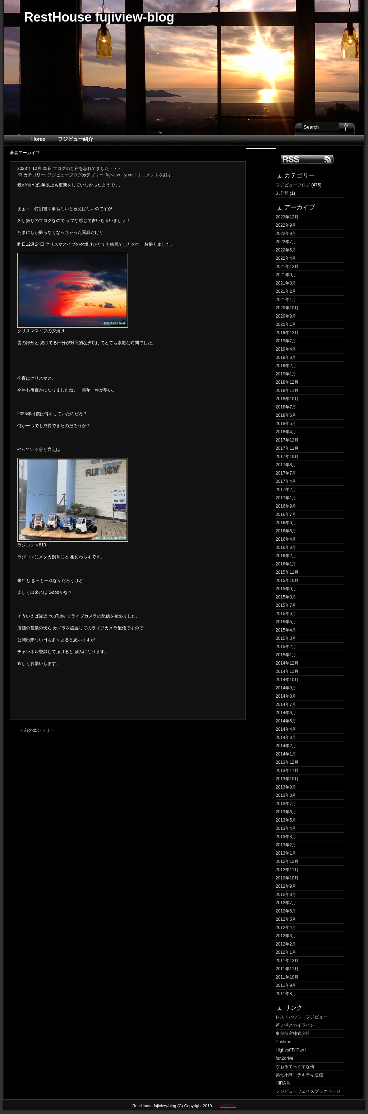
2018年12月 (287, 382)
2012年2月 (286, 944)
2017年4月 (286, 481)
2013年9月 (286, 787)
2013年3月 (286, 836)
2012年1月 (286, 952)
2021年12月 (287, 266)
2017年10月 (287, 456)
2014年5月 (286, 721)
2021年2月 (286, 291)
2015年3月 (286, 638)
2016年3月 (286, 547)
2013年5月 (286, 820)
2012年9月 (286, 886)
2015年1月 (286, 654)
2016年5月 (286, 530)
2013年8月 (286, 795)
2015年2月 (286, 646)
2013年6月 (286, 811)
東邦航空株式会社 (293, 1033)
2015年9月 (286, 588)
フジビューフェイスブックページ (308, 1091)
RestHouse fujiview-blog (99, 17)
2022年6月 (286, 250)
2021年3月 (286, 283)
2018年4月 (286, 431)
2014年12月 (287, 663)
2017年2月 (286, 489)
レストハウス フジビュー (301, 1017)
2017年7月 (286, 473)
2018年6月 (286, 415)
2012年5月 (286, 919)
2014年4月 (286, 729)
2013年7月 (286, 803)
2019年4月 (286, 349)
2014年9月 (286, 687)
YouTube (58, 616)
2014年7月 (286, 704)
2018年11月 (287, 390)
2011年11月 (287, 968)
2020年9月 (286, 316)
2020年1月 (286, 324)
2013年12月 (287, 762)
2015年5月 (286, 621)
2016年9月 (286, 506)
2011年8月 (286, 993)
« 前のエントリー (37, 730)
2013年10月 (287, 778)
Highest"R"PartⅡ (291, 1050)
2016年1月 (286, 564)
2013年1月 (286, 853)
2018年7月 (286, 407)
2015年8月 (286, 597)
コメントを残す (157, 174)
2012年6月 (286, 911)
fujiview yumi (119, 174)
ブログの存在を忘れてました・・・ (87, 168)
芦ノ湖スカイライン (295, 1025)
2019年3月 (286, 357)
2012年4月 (286, 927)
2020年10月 (287, 307)
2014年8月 (286, 696)
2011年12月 (287, 960)
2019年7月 (286, 340)
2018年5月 (286, 423)
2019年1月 (286, 373)
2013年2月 (286, 844)
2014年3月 (286, 737)
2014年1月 (286, 754)
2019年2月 (286, 365)
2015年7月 (286, 605)
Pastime (283, 1041)
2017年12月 (287, 440)
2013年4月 (286, 828)
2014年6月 (286, 712)
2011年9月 (286, 985)
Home (38, 139)
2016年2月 (286, 555)
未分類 (282, 193)
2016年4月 (286, 539)
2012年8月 (286, 894)
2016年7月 (286, 514)
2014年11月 (287, 671)
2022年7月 (286, 241)
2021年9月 (286, 274)
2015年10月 (287, 580)
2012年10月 (287, 877)
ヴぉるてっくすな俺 (295, 1066)
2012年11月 (287, 869)
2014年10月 (287, 679)
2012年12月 (287, 861)
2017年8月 (286, 464)
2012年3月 (286, 935)
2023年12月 (287, 216)
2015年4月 (286, 630)
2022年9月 (286, 225)
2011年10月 (287, 977)
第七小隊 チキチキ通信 (299, 1074)
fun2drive (284, 1058)
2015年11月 (287, 572)
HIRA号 (283, 1083)
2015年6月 (286, 613)
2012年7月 (286, 902)
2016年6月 (286, 522)
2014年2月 (286, 745)
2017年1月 (286, 497)
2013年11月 (287, 770)
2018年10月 (287, 398)
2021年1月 (286, 299)
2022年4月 (286, 258)
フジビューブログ (293, 185)
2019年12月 (287, 332)
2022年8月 (286, 233)
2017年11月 (287, 448)
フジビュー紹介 (75, 139)
